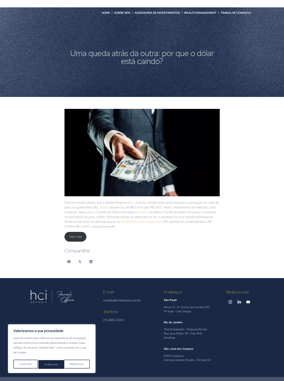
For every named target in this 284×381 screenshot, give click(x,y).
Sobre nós (122, 13)
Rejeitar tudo (51, 364)
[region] (52, 349)
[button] (68, 261)
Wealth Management (200, 13)
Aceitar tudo (77, 364)
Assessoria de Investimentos (157, 13)
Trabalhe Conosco (236, 13)
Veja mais (75, 236)
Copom (142, 212)
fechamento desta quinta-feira (141, 222)
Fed (131, 202)
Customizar (25, 364)
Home (106, 13)
